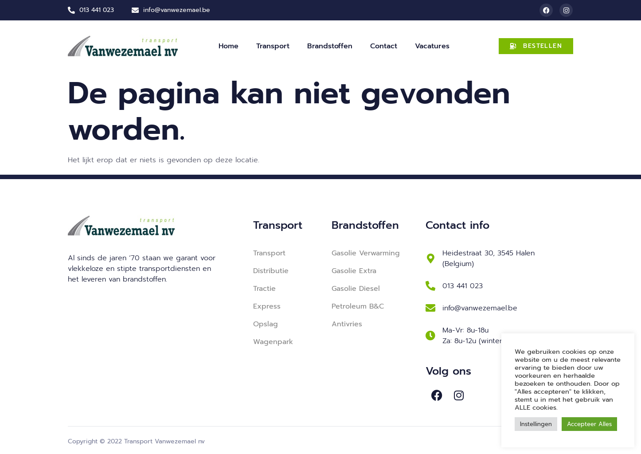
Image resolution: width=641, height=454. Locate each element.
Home (228, 46)
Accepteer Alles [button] (589, 424)
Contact (383, 46)
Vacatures (432, 46)
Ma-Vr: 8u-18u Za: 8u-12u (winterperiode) (487, 335)
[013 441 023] (430, 286)
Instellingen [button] (536, 424)
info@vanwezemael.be (479, 308)
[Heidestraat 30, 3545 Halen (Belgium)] (430, 258)
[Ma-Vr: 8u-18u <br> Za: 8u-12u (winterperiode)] (430, 335)
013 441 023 (462, 286)
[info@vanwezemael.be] (430, 308)
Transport (272, 46)
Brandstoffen (329, 46)
